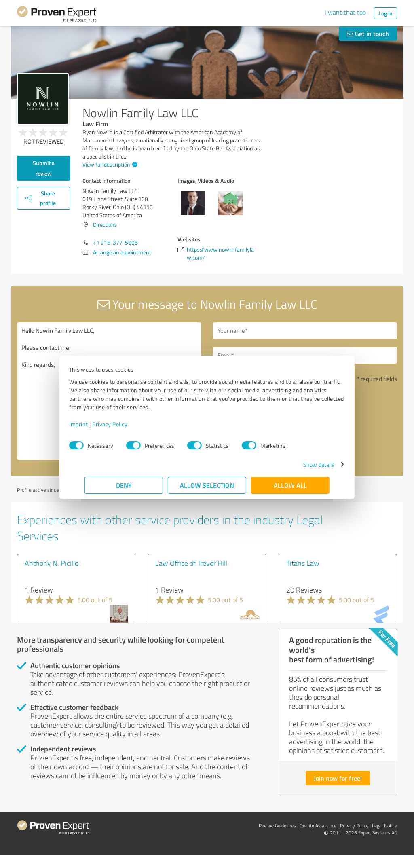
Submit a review (44, 168)
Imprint (94, 424)
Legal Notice (384, 825)
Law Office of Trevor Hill (191, 563)
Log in (385, 13)
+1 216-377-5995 (115, 242)
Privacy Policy (125, 424)
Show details (303, 464)
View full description (108, 164)
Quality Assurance (318, 825)
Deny (124, 485)
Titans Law (302, 563)
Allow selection (207, 485)
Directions (105, 225)
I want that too (345, 12)
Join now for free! (338, 778)
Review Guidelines (277, 825)
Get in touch (368, 33)
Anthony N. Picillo (51, 563)
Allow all (290, 485)
